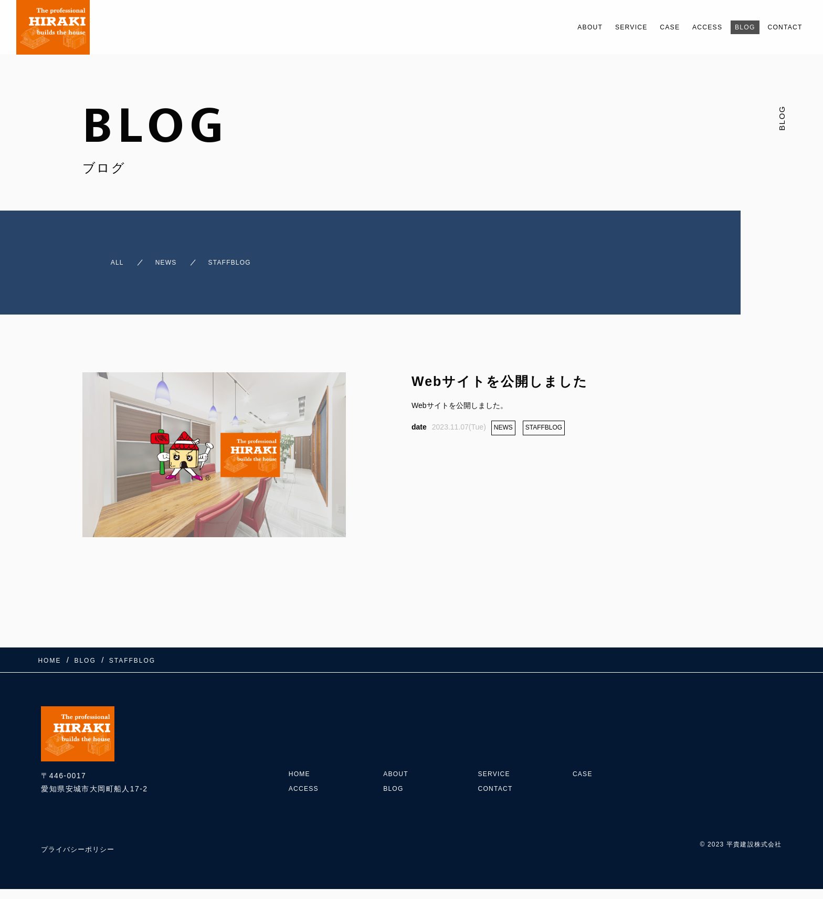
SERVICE (602, 27)
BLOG (734, 27)
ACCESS (691, 27)
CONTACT (781, 27)
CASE (647, 27)
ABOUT (554, 27)
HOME (301, 751)
